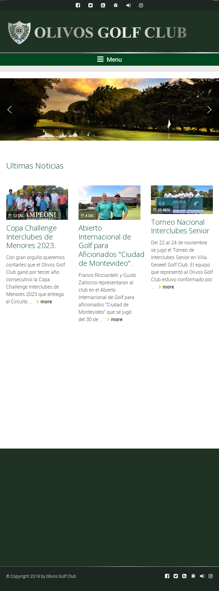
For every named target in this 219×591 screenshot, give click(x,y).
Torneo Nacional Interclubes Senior (180, 226)
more (46, 301)
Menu (109, 59)
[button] (9, 110)
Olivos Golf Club (61, 576)
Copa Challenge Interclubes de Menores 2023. (31, 237)
